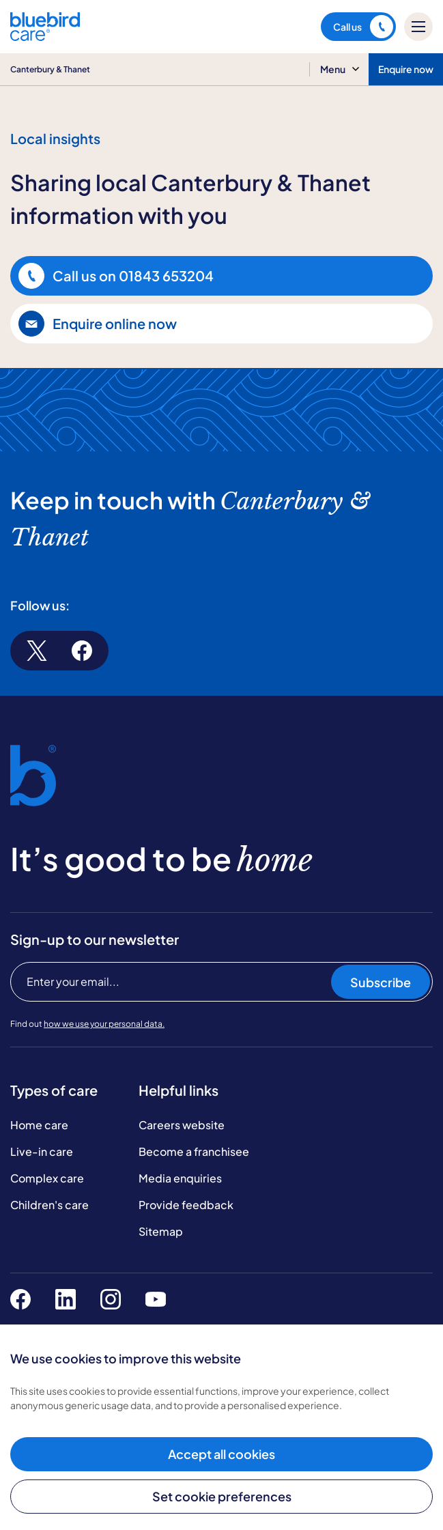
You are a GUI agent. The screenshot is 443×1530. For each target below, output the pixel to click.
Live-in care (41, 1151)
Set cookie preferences (221, 1496)
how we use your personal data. (104, 1024)
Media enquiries (180, 1178)
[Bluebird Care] (45, 36)
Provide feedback (186, 1205)
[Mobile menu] (418, 26)
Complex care (47, 1178)
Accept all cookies (221, 1454)
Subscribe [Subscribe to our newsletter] (380, 982)
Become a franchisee (194, 1151)
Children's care (49, 1205)
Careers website (182, 1125)
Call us (363, 26)
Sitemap (161, 1231)
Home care (39, 1125)
